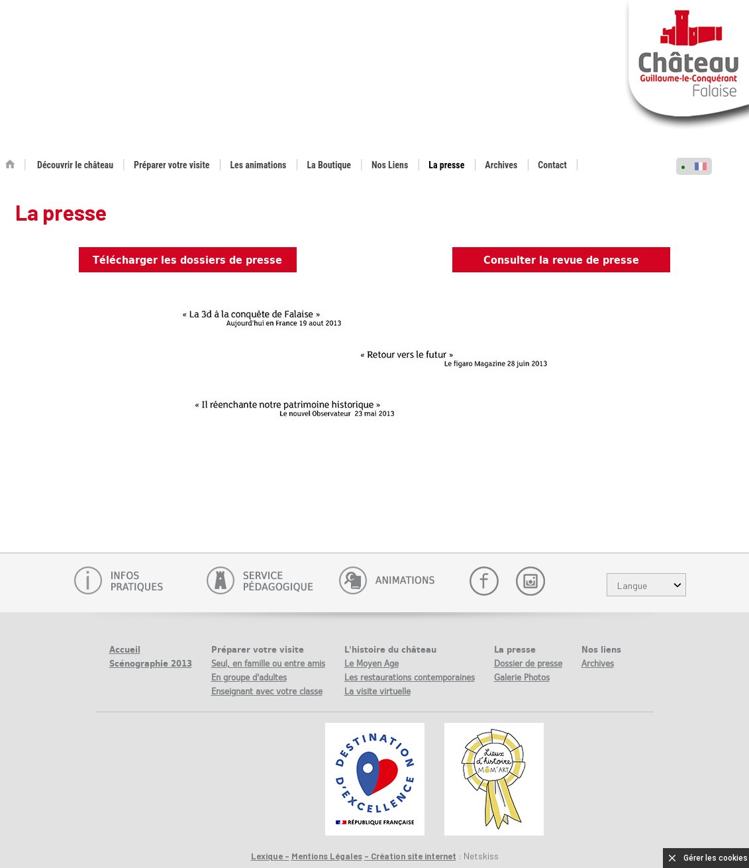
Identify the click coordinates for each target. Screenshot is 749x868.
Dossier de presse (528, 664)
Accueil (124, 650)
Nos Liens (390, 165)
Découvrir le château (75, 165)
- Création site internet (410, 856)
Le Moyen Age (371, 664)
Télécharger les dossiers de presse (187, 259)
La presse (446, 165)
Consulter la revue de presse (561, 259)
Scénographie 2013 (150, 664)
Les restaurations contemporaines (409, 677)
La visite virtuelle (377, 691)
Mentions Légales (326, 856)
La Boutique (329, 165)
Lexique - (270, 856)
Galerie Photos (522, 677)
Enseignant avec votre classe (267, 691)
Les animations (258, 165)
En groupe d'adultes (249, 677)
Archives (501, 165)
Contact (552, 165)
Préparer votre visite (171, 165)
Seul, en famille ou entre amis (268, 664)
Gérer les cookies (715, 858)
